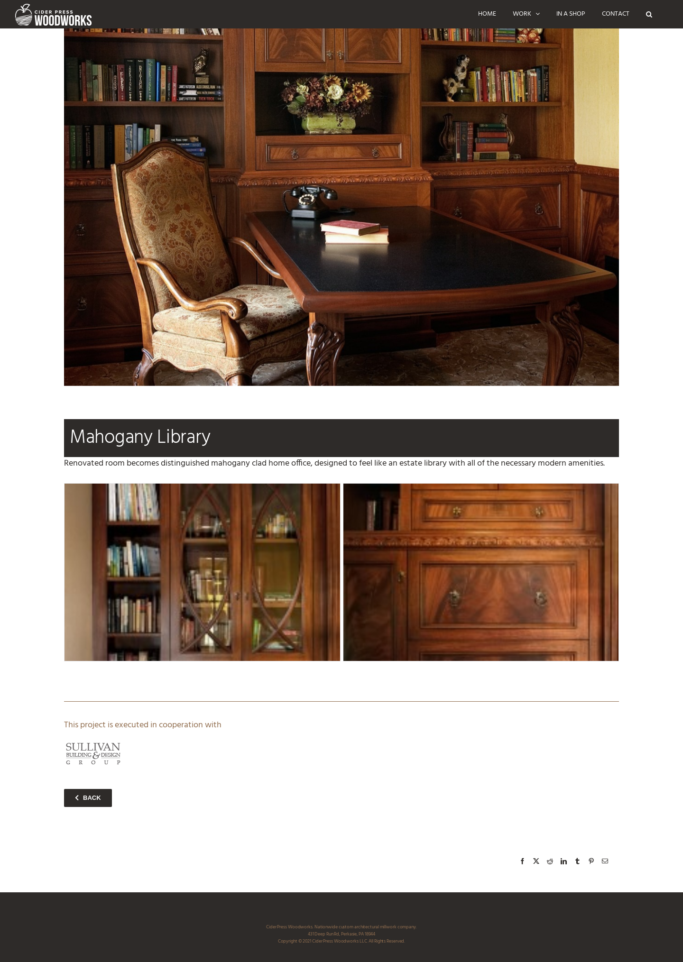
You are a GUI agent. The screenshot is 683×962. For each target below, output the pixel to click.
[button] (649, 14)
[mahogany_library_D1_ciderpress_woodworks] (481, 572)
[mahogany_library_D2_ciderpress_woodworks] (202, 572)
